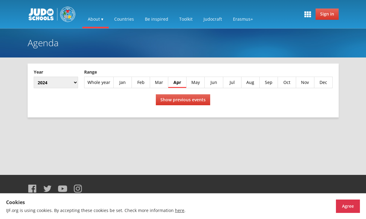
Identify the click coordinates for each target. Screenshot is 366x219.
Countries (124, 19)
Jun (213, 82)
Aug (250, 82)
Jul (232, 82)
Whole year (98, 82)
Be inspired (156, 19)
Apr (177, 82)
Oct (286, 82)
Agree (337, 206)
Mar (159, 82)
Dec (323, 82)
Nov (305, 82)
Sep (268, 82)
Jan (122, 82)
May (195, 82)
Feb (141, 82)
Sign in (327, 14)
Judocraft (213, 19)
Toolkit (186, 19)
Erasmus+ (243, 19)
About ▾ (95, 19)
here (179, 210)
